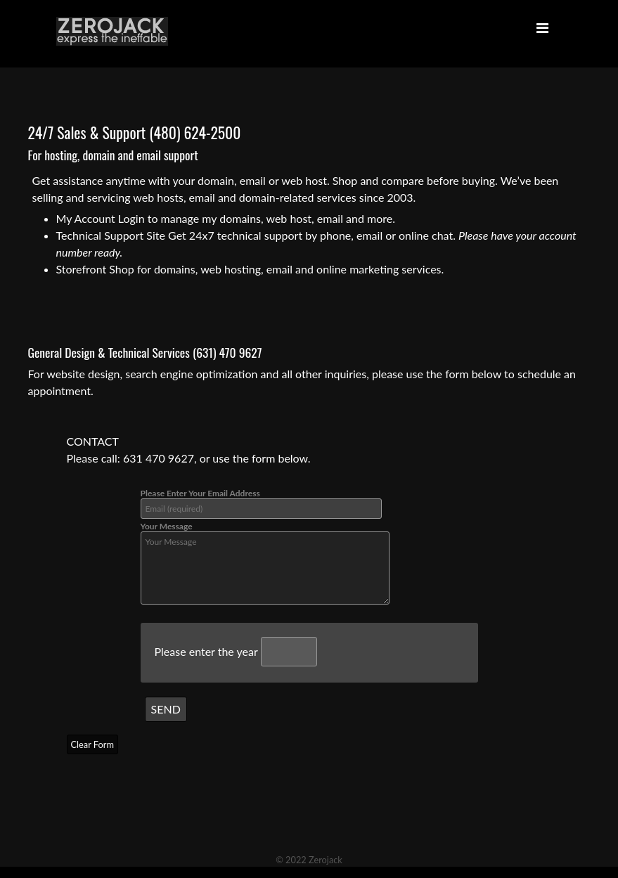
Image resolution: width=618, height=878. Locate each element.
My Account (85, 218)
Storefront (81, 269)
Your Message (265, 563)
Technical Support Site (110, 235)
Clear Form (92, 744)
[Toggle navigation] (542, 31)
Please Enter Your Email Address (261, 503)
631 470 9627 (158, 458)
